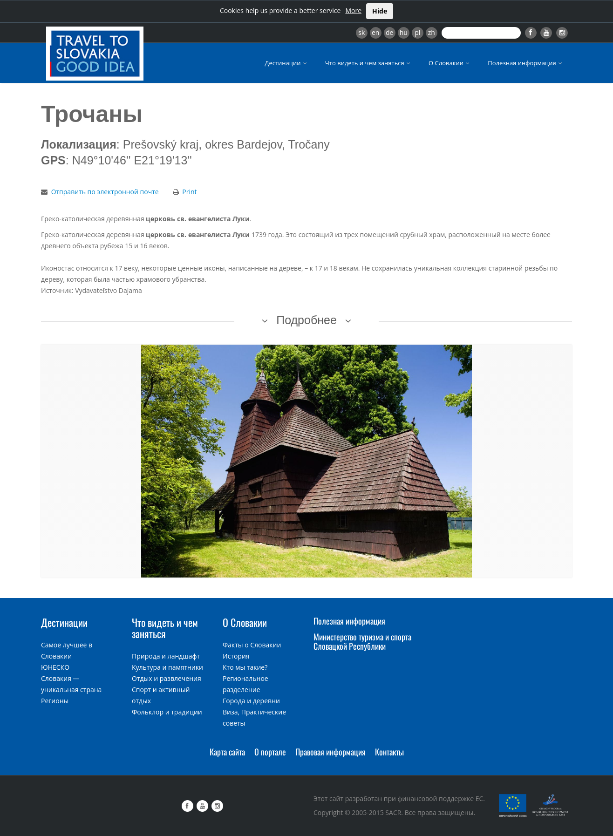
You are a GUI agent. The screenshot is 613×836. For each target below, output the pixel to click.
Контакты (389, 752)
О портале (270, 752)
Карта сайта (227, 752)
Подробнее (306, 319)
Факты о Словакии (252, 644)
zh (431, 32)
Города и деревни (251, 700)
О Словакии (450, 63)
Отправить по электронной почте (105, 191)
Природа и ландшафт (166, 656)
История (236, 656)
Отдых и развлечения (166, 678)
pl (417, 32)
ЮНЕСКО (55, 667)
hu (404, 32)
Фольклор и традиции (167, 711)
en (375, 32)
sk (361, 32)
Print (189, 191)
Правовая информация (330, 752)
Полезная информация (526, 63)
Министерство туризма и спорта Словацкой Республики (362, 641)
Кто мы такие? (245, 667)
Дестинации (286, 63)
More (353, 10)
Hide (379, 11)
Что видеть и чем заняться (368, 63)
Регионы (54, 700)
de (389, 32)
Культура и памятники (167, 667)
